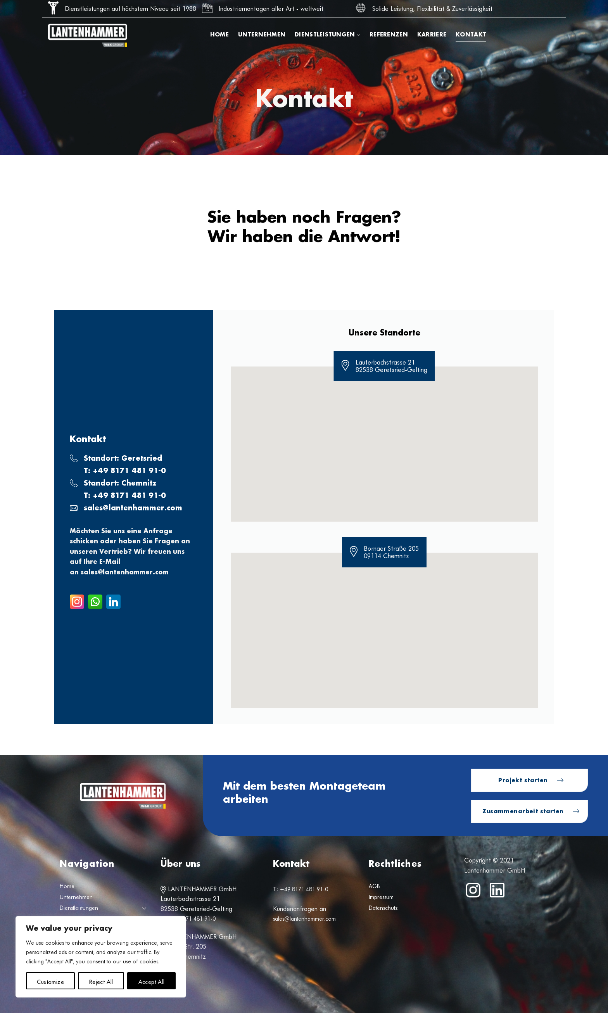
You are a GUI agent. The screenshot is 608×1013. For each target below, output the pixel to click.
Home (219, 35)
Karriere (431, 35)
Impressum (381, 897)
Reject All (101, 980)
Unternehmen (261, 35)
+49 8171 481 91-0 (129, 471)
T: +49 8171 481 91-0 (188, 919)
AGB (374, 886)
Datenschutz (383, 908)
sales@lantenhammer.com (133, 508)
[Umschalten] (144, 908)
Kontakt (471, 35)
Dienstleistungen (327, 35)
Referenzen (389, 35)
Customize (50, 980)
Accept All (151, 980)
